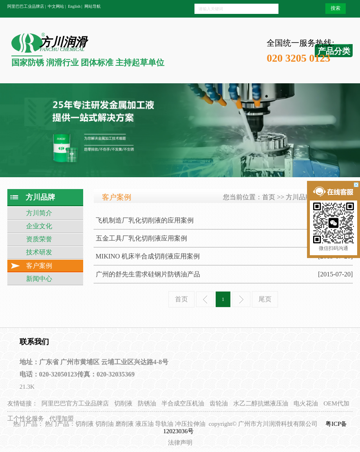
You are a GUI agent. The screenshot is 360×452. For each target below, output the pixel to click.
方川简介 (39, 212)
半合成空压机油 (182, 403)
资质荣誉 (39, 239)
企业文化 (39, 226)
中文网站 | (57, 6)
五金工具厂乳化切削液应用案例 (141, 238)
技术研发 (39, 252)
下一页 (241, 299)
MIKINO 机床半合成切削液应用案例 (148, 256)
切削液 (123, 403)
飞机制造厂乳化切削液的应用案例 (145, 220)
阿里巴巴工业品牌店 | (26, 6)
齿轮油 (219, 403)
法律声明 (180, 442)
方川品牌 (299, 197)
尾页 (265, 299)
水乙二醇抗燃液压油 (260, 403)
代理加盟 (61, 418)
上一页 (205, 299)
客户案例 (39, 265)
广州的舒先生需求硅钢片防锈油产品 (148, 274)
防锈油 (147, 403)
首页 (268, 197)
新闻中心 (39, 278)
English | (75, 6)
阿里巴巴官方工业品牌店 (75, 403)
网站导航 (92, 6)
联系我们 (34, 342)
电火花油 (306, 403)
